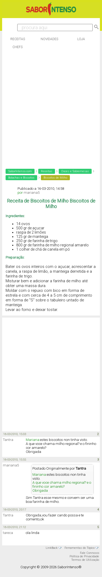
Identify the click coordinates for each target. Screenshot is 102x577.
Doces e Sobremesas (75, 171)
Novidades (49, 39)
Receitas (17, 39)
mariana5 (32, 193)
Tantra (8, 440)
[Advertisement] (50, 107)
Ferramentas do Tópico (80, 548)
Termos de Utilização (85, 560)
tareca (8, 533)
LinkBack (52, 548)
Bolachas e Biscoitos (21, 177)
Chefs (17, 47)
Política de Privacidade (84, 556)
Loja (81, 39)
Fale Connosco (89, 553)
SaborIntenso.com (20, 171)
